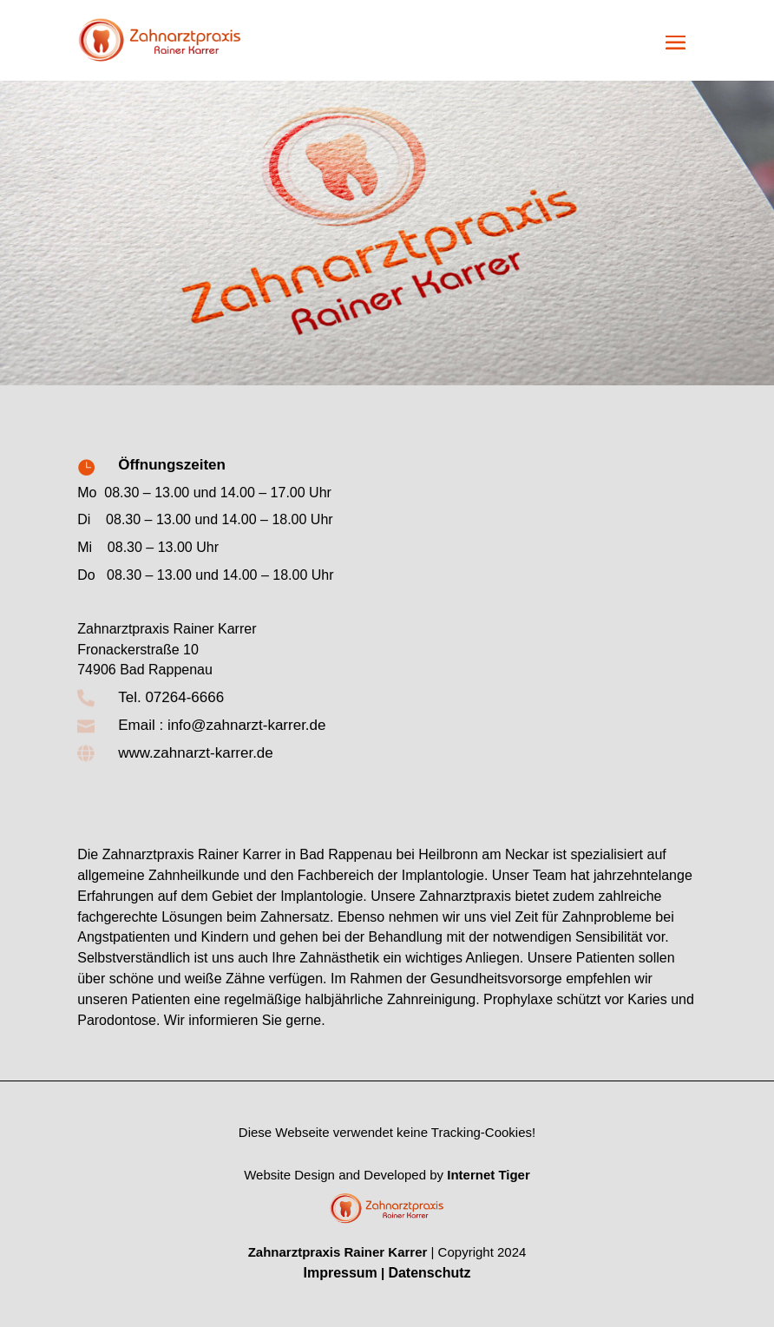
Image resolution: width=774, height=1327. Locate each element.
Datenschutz (429, 1272)
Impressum (340, 1272)
